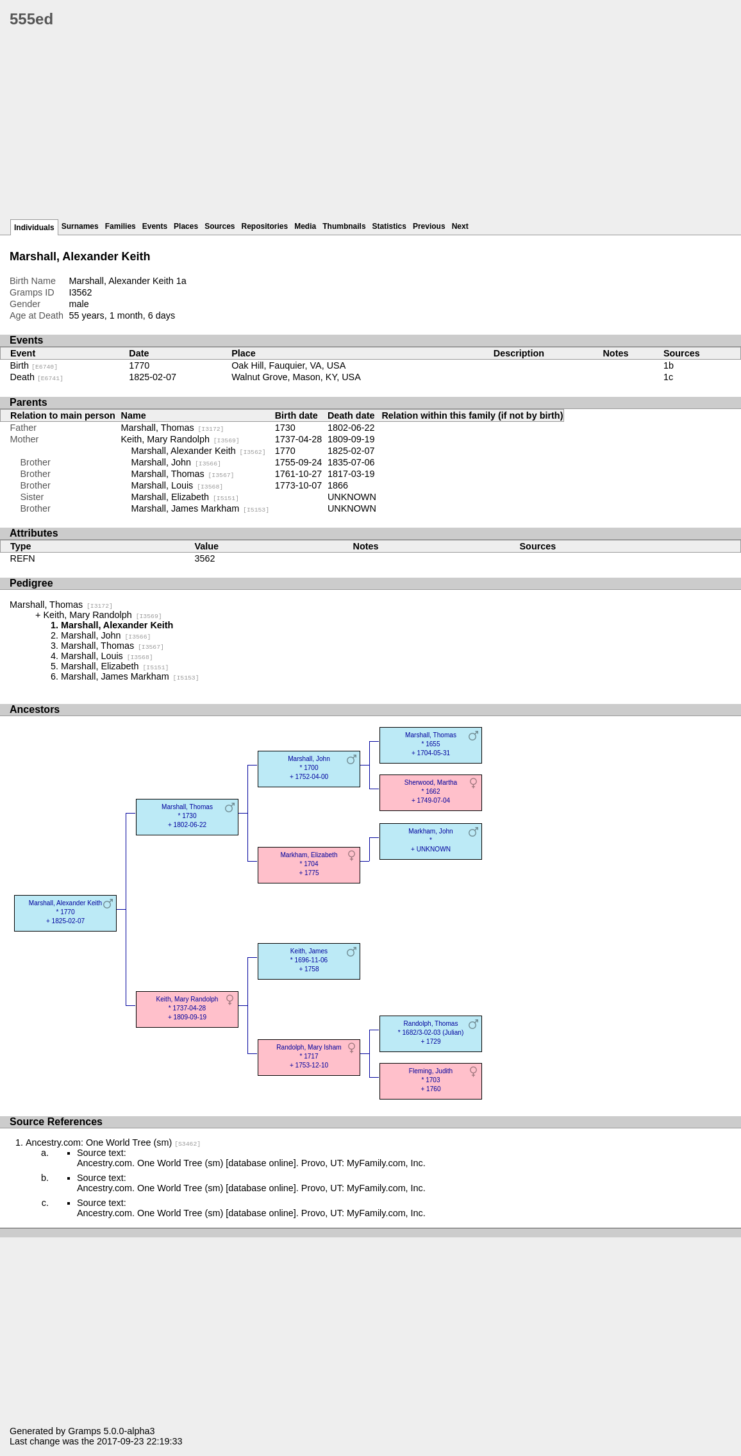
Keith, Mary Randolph (180, 439)
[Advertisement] (375, 128)
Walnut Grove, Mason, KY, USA (296, 377)
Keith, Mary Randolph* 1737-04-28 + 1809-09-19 (187, 1008)
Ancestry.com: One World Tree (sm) (113, 1142)
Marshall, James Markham (200, 508)
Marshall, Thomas (172, 428)
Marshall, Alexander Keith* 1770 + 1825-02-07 (65, 912)
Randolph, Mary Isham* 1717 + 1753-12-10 (308, 1056)
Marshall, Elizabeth (185, 497)
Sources (219, 226)
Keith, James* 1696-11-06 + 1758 (309, 960)
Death (36, 377)
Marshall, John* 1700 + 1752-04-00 (309, 767)
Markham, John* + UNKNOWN (430, 840)
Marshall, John (176, 462)
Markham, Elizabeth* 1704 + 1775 (308, 863)
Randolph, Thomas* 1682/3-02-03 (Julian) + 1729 (431, 1032)
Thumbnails (343, 226)
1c (668, 377)
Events (154, 226)
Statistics (389, 226)
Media (305, 226)
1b (668, 365)
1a (181, 281)
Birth (34, 365)
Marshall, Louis (177, 485)
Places (186, 226)
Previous (429, 226)
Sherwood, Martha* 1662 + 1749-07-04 (430, 791)
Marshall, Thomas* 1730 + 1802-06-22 (187, 815)
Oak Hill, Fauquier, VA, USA (288, 365)
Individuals (34, 227)
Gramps (84, 1431)
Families (120, 226)
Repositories (265, 226)
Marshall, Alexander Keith (198, 451)
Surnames (80, 226)
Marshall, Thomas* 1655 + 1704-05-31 (430, 744)
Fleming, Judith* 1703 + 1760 (431, 1079)
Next (460, 226)
